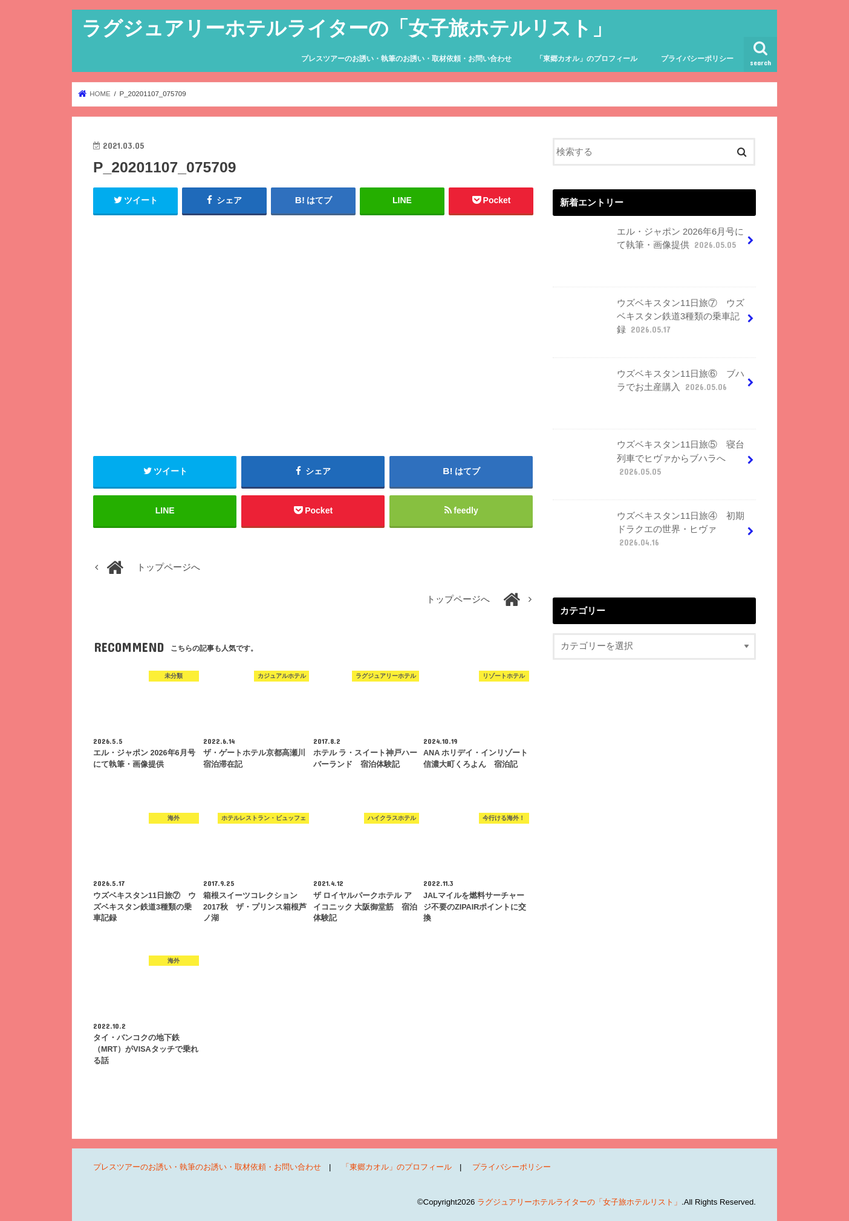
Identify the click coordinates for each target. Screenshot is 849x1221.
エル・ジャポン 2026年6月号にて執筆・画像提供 (649, 243)
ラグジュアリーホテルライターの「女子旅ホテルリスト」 (347, 27)
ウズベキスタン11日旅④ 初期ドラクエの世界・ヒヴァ (649, 534)
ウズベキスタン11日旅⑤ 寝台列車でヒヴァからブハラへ (649, 462)
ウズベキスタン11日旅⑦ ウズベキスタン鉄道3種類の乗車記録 (649, 321)
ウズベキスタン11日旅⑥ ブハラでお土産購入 (649, 385)
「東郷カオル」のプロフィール (586, 58)
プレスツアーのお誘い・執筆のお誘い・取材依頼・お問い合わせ (406, 58)
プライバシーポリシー (697, 58)
